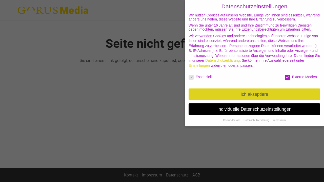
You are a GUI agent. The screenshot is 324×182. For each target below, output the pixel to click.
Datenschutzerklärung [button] (257, 117)
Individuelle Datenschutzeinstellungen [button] (254, 106)
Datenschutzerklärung (222, 58)
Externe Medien (301, 74)
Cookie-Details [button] (232, 117)
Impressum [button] (279, 117)
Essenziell (200, 74)
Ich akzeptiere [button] (254, 91)
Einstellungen (199, 63)
